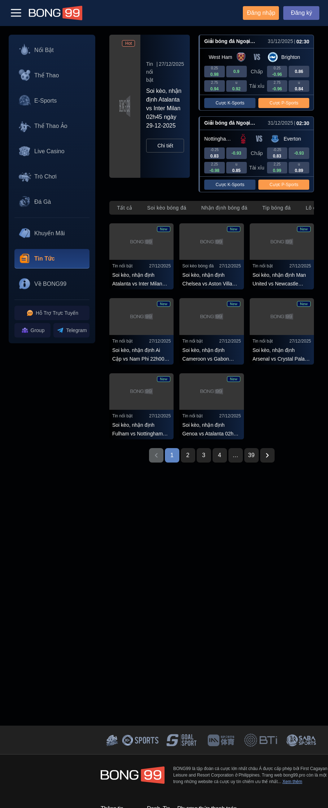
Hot (128, 43)
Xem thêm (292, 781)
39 (251, 455)
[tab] (124, 207)
